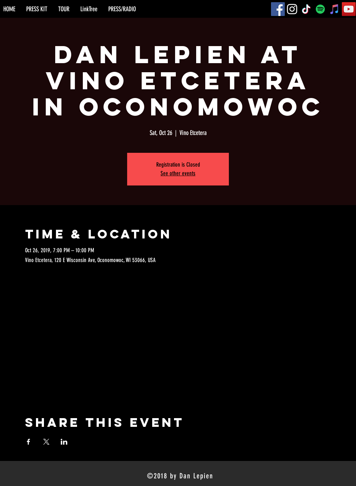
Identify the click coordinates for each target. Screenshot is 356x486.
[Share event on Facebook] (28, 442)
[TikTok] (306, 9)
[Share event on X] (46, 442)
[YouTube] (349, 9)
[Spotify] (320, 9)
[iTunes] (334, 9)
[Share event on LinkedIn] (64, 442)
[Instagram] (292, 9)
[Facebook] (278, 9)
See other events (178, 173)
